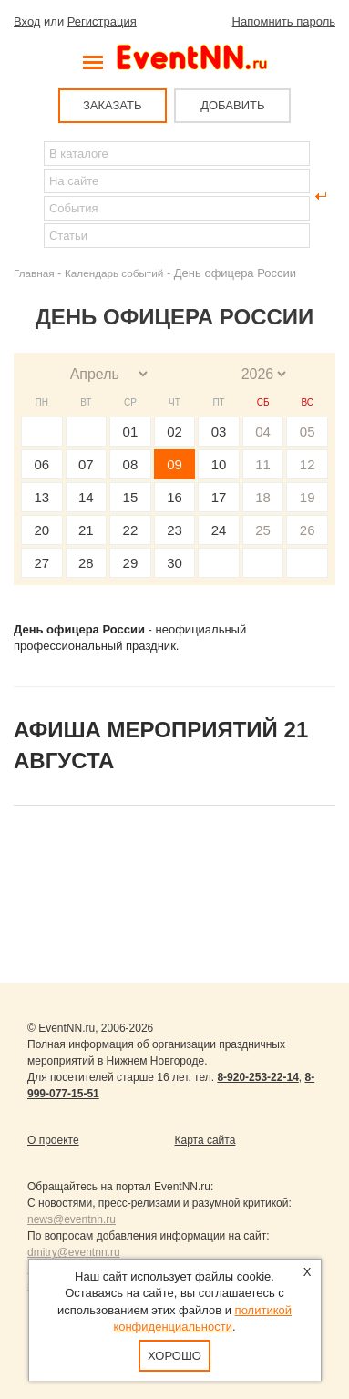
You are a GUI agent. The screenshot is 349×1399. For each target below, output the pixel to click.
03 (219, 431)
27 (41, 563)
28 (86, 563)
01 (131, 431)
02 (174, 431)
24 (219, 530)
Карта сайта (205, 1140)
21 (86, 530)
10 (219, 464)
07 (86, 464)
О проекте (53, 1140)
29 (131, 563)
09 (174, 464)
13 (41, 497)
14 (86, 497)
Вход (27, 21)
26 (307, 530)
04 (263, 431)
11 (263, 464)
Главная (34, 273)
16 (174, 497)
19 (307, 497)
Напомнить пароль (283, 21)
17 (219, 497)
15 (131, 497)
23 (174, 530)
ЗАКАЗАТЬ (112, 105)
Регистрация (102, 21)
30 (174, 563)
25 (263, 530)
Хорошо (174, 1356)
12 (307, 464)
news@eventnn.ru (71, 1219)
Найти (28, 196)
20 (41, 530)
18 (263, 497)
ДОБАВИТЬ (232, 105)
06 (41, 464)
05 (307, 431)
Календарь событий (114, 273)
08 (131, 464)
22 (131, 530)
